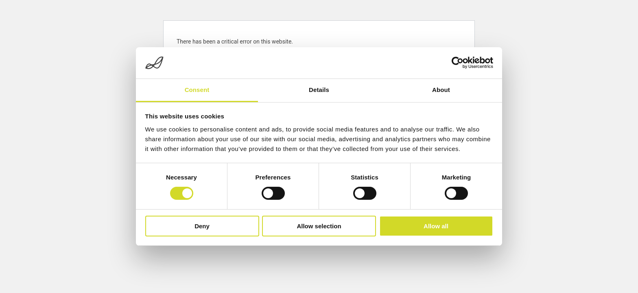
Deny (202, 226)
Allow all (436, 226)
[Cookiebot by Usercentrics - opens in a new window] (457, 63)
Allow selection (319, 226)
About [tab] (441, 89)
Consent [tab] (197, 89)
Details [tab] (319, 89)
